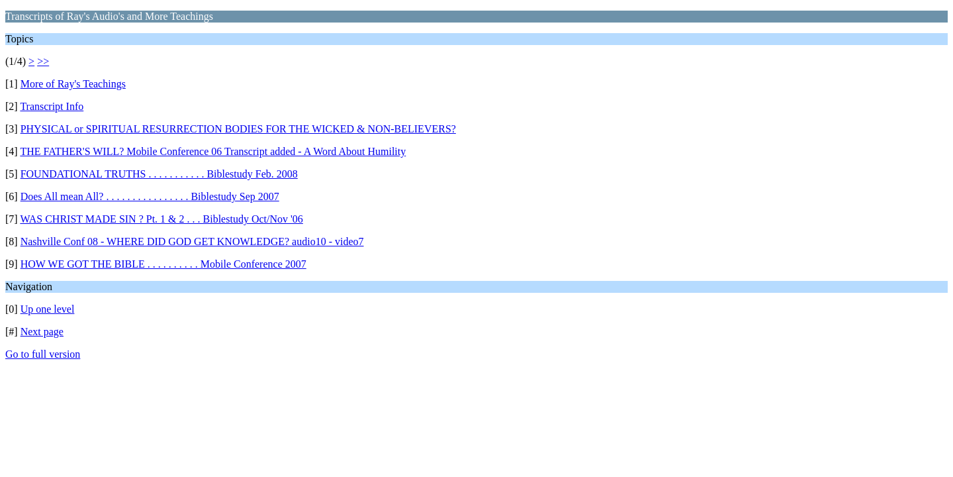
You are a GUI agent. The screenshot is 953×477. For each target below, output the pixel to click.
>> (43, 61)
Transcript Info (51, 106)
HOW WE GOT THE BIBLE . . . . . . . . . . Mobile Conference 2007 (163, 264)
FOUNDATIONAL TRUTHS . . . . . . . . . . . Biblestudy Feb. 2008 (159, 174)
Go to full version (42, 354)
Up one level (48, 309)
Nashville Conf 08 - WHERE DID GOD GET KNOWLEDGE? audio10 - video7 (192, 241)
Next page (42, 331)
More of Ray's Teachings (73, 83)
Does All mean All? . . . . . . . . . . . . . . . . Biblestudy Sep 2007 (150, 196)
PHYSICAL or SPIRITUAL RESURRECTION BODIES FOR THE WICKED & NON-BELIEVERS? (238, 128)
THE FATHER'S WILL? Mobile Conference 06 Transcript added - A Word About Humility (213, 151)
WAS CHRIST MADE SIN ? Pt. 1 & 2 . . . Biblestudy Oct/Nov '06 (161, 219)
